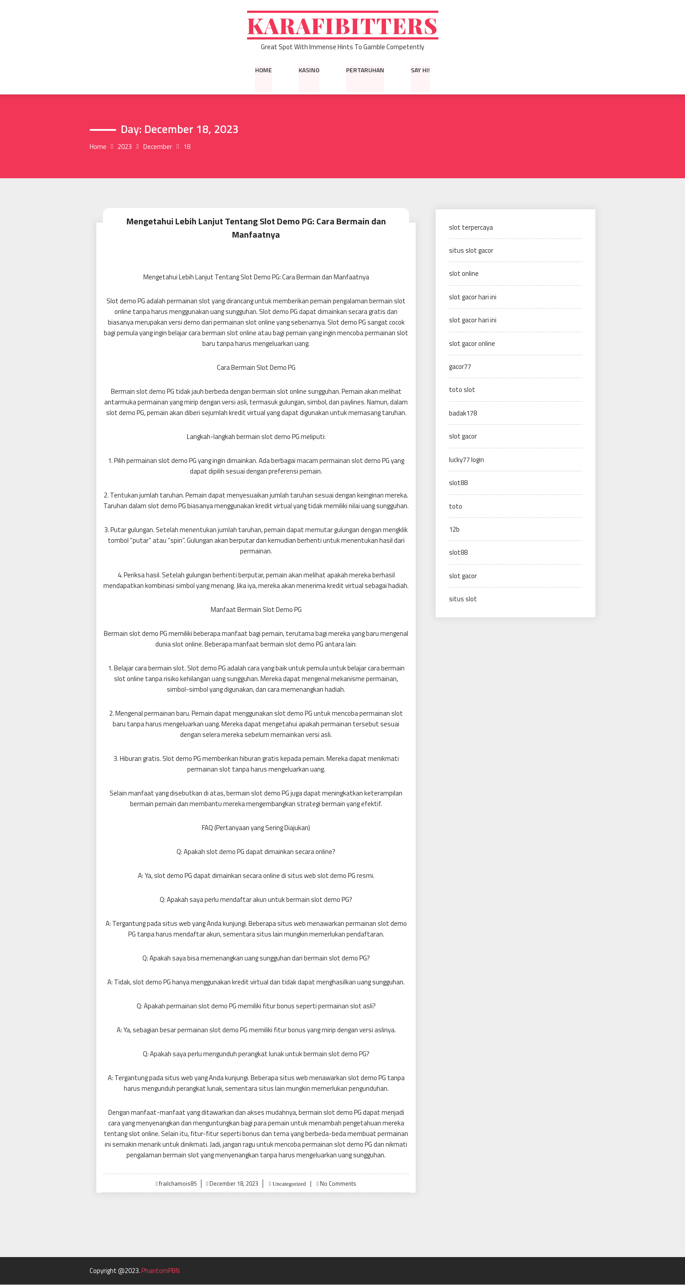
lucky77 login (466, 460)
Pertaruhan (365, 70)
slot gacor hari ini (472, 298)
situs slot (463, 600)
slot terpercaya (471, 228)
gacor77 (460, 367)
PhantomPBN (161, 1271)
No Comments (338, 1183)
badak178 (463, 414)
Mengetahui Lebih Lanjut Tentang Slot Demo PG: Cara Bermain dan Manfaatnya (256, 228)
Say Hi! (420, 70)
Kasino (309, 70)
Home (263, 70)
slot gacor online (472, 344)
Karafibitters (342, 25)
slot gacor (463, 437)
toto (455, 506)
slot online (464, 274)
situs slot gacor (471, 251)
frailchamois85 (178, 1183)
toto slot (462, 390)
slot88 (458, 483)
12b (454, 530)
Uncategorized (288, 1184)
